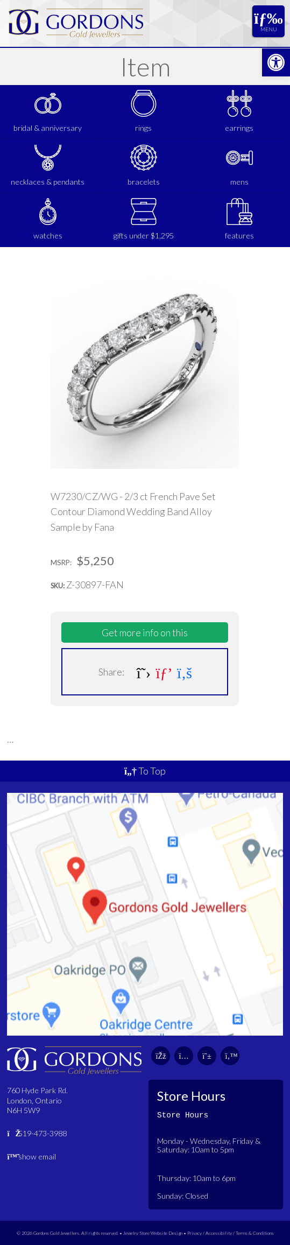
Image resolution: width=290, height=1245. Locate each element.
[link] (276, 62)
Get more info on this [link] (145, 632)
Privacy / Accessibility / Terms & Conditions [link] (230, 1233)
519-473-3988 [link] (37, 1133)
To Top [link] (145, 771)
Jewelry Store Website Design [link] (152, 1233)
